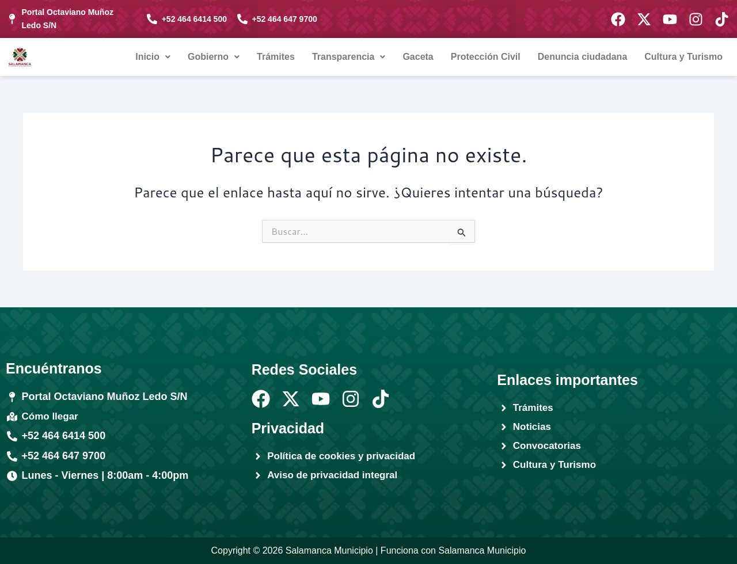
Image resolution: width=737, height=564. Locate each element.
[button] (153, 57)
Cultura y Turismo (683, 57)
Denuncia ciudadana (583, 57)
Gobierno (214, 57)
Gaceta (417, 57)
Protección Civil (486, 57)
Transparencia (349, 57)
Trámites (276, 57)
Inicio (152, 57)
